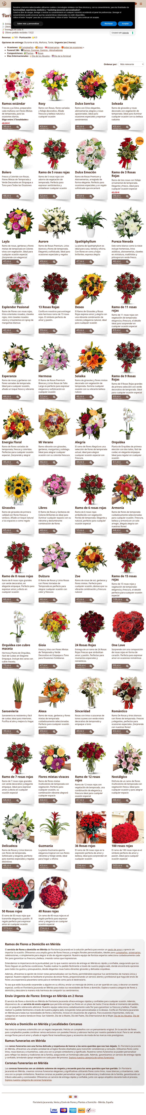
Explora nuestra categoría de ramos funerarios (91, 1057)
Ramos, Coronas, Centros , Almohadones (43, 50)
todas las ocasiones (73, 47)
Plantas (29, 53)
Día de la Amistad (62, 56)
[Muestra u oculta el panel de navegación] (141, 3)
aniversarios (134, 952)
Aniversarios (53, 47)
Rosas (40, 53)
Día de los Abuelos (41, 56)
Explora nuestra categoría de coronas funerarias (28, 1080)
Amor (40, 47)
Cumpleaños (27, 47)
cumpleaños (122, 952)
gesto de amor (115, 949)
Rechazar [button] (109, 24)
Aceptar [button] (125, 24)
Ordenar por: (110, 64)
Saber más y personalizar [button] (28, 24)
